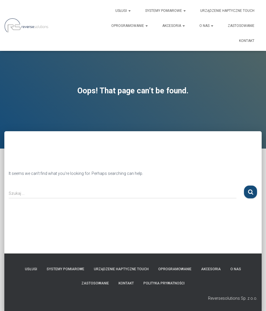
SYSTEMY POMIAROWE (165, 11)
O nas (206, 26)
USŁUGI (123, 11)
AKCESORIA (173, 26)
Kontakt (246, 41)
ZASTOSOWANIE (241, 26)
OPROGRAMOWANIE (129, 26)
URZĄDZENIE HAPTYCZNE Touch (227, 11)
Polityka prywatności (164, 283)
